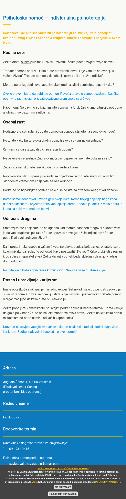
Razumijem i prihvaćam (62, 493)
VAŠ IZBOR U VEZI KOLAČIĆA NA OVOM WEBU (63, 468)
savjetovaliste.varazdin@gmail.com (34, 464)
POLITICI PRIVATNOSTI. (108, 482)
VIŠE (34, 482)
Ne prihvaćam (63, 487)
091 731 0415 (19, 449)
